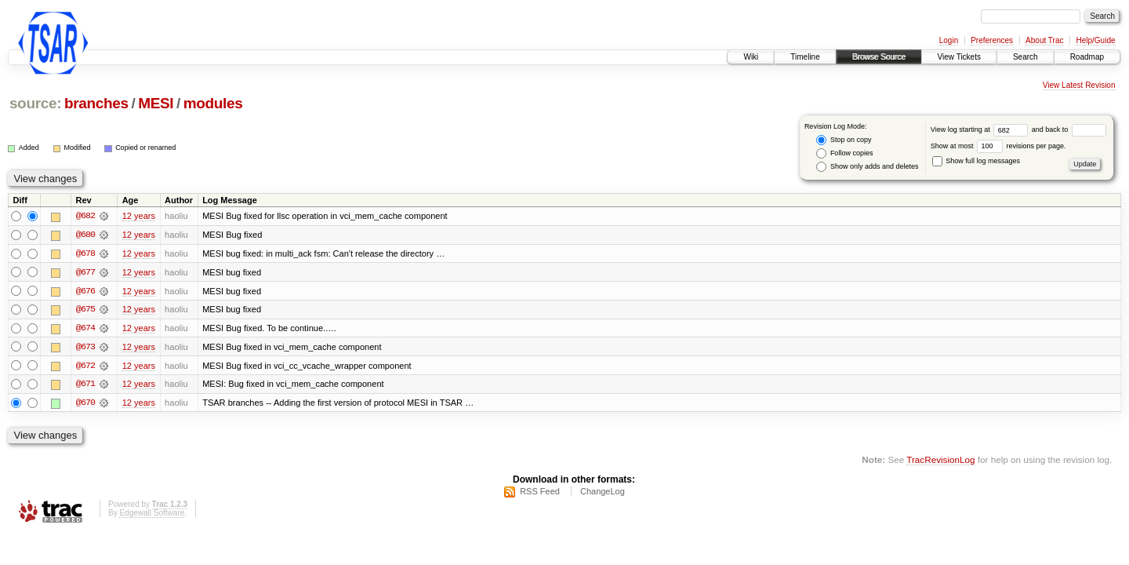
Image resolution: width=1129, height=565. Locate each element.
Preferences (992, 40)
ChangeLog (602, 493)
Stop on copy (843, 140)
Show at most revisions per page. (998, 146)
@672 (85, 367)
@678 (85, 254)
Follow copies (844, 153)
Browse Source (879, 57)
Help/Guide (1095, 40)
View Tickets (959, 57)
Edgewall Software (151, 514)
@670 (85, 405)
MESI (155, 103)
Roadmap (1087, 57)
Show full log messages (976, 161)
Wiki (750, 57)
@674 (85, 329)
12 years (138, 216)
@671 (85, 386)
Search (1025, 57)
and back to (1069, 129)
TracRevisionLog (940, 461)
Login (948, 40)
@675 (85, 310)
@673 (85, 348)
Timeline (804, 57)
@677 (85, 273)
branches (96, 103)
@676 (85, 292)
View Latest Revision (1079, 85)
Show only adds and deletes (867, 167)
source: (35, 103)
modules (213, 103)
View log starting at (981, 129)
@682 (85, 216)
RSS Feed (540, 493)
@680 (85, 235)
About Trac (1044, 40)
